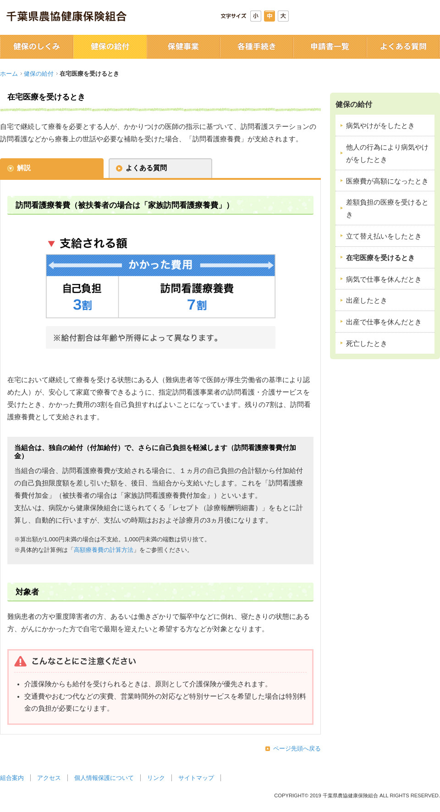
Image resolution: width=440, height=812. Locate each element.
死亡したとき (366, 343)
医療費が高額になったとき (387, 181)
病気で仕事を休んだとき (384, 279)
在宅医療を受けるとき (380, 257)
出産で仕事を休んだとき (384, 322)
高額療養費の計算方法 (103, 549)
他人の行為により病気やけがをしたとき (387, 153)
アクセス (49, 777)
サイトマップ (196, 777)
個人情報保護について (104, 777)
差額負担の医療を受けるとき (387, 208)
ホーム (9, 73)
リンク (156, 777)
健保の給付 (39, 73)
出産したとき (366, 300)
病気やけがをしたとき (380, 125)
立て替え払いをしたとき (384, 236)
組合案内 (12, 777)
